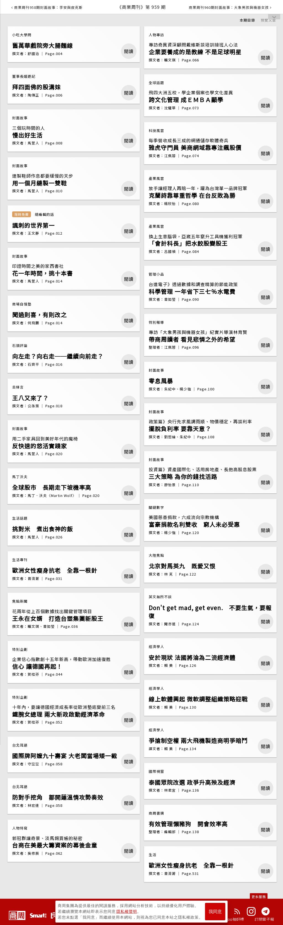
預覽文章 (268, 20)
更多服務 (258, 896)
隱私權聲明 (126, 911)
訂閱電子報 (264, 919)
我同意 (215, 911)
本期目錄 (247, 20)
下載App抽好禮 (230, 919)
